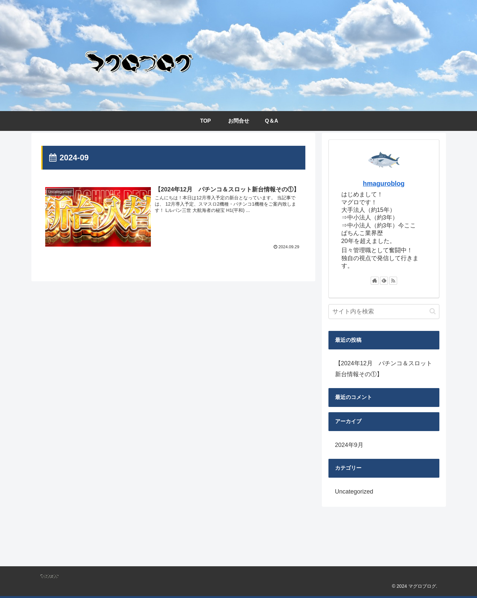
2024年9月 (349, 445)
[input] (383, 311)
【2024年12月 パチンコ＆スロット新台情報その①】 (383, 368)
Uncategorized (354, 491)
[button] (432, 311)
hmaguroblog (383, 183)
